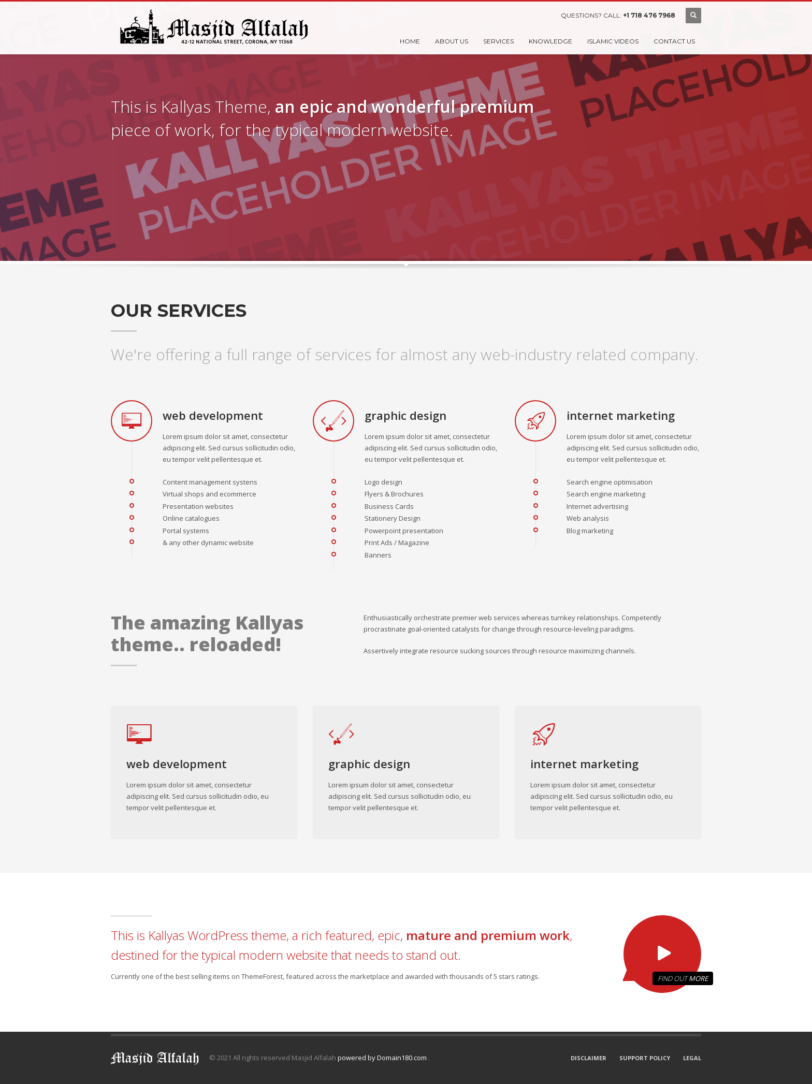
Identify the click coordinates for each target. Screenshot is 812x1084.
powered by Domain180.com (383, 1057)
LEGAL (692, 1058)
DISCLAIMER (588, 1058)
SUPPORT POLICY (644, 1058)
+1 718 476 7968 (649, 15)
